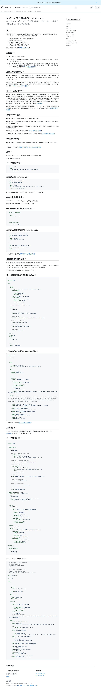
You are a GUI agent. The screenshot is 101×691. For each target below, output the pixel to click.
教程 (13, 11)
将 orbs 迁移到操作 (15, 91)
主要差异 (10, 53)
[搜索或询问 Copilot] (53, 7)
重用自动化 (39, 103)
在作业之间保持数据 (15, 197)
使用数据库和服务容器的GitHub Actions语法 (22, 351)
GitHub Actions (7, 11)
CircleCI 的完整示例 (13, 438)
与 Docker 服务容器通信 (25, 423)
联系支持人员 (40, 675)
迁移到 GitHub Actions (21, 11)
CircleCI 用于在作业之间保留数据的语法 (20, 209)
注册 (98, 7)
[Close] (97, 2)
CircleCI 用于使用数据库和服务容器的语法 (21, 275)
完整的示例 (11, 427)
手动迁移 (30, 11)
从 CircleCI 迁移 (37, 11)
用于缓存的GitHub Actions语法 (17, 177)
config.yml (9, 433)
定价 (28, 685)
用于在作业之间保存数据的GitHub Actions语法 (23, 230)
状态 (24, 685)
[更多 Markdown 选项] (79, 19)
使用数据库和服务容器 (16, 259)
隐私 (21, 685)
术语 (18, 685)
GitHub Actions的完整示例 (16, 559)
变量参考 (20, 147)
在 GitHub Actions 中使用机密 (33, 147)
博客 (36, 685)
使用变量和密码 (13, 138)
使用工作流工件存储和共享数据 (27, 254)
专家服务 (32, 685)
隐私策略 (8, 676)
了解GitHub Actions (24, 48)
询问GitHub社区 (40, 673)
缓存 (9, 152)
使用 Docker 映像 (14, 114)
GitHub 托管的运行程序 (29, 67)
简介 (9, 30)
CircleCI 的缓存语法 (13, 163)
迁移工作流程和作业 (15, 72)
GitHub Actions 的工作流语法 (20, 86)
